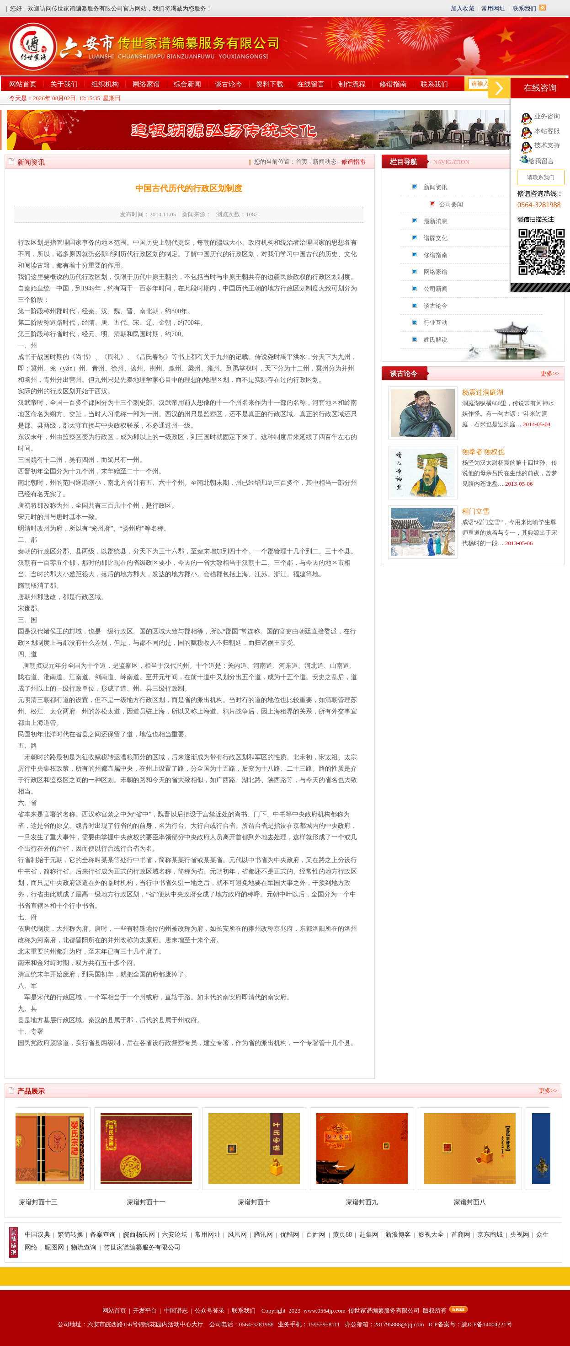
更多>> (550, 373)
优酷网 (289, 1234)
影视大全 (431, 1234)
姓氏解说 (435, 339)
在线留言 (311, 84)
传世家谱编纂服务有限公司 (142, 1247)
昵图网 (54, 1247)
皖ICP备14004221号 (487, 1324)
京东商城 (490, 1234)
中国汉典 (37, 1234)
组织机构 (105, 84)
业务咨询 (547, 116)
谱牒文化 (435, 238)
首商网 (460, 1234)
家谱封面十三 (43, 1202)
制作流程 (352, 84)
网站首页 (23, 84)
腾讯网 (263, 1234)
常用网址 (493, 8)
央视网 (519, 1234)
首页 (302, 161)
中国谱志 (176, 1310)
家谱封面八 (475, 1202)
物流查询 (83, 1247)
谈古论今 (228, 84)
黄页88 (342, 1234)
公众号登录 (209, 1310)
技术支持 (547, 145)
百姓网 (315, 1234)
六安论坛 (174, 1234)
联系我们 (524, 8)
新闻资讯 (435, 187)
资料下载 (269, 84)
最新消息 (435, 221)
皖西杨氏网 (139, 1234)
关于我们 (64, 84)
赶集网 (368, 1234)
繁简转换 (70, 1234)
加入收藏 (462, 8)
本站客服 (547, 131)
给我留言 (536, 161)
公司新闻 (435, 288)
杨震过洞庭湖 (482, 392)
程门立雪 (476, 511)
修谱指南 (393, 84)
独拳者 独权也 (483, 452)
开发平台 (145, 1310)
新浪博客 (398, 1234)
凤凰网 (237, 1234)
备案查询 (103, 1234)
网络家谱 (146, 84)
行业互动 (435, 322)
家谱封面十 (259, 1202)
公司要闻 (451, 204)
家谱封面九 (367, 1202)
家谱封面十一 (151, 1202)
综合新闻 (187, 84)
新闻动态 (324, 161)
